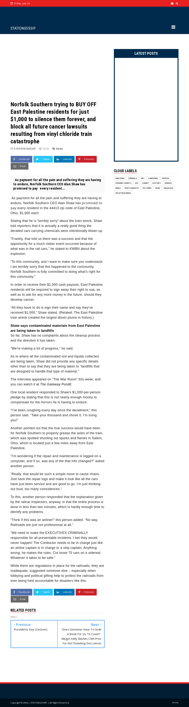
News (59, 148)
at (53, 384)
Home (175, 702)
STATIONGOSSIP (23, 28)
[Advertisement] (58, 67)
